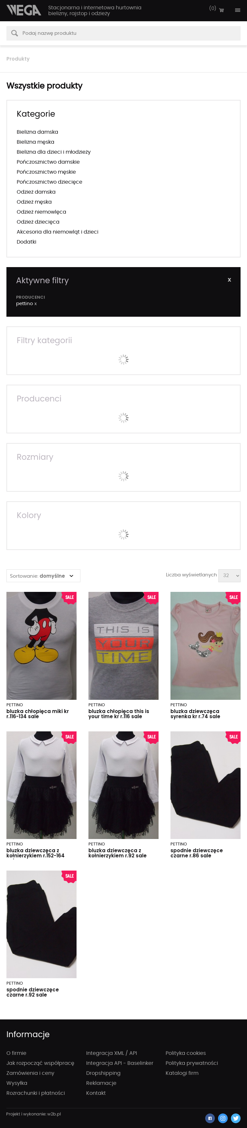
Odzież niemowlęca (41, 212)
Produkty (18, 58)
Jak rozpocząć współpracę (40, 1063)
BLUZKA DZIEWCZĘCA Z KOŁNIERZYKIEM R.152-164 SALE (35, 855)
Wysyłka (16, 1083)
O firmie (16, 1053)
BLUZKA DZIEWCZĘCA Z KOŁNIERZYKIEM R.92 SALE (117, 853)
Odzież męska (34, 202)
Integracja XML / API (111, 1053)
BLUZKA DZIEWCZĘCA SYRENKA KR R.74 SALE (195, 714)
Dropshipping (103, 1073)
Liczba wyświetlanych (191, 575)
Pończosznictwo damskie (48, 162)
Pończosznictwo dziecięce (49, 182)
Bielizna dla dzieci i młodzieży (54, 152)
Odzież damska (36, 192)
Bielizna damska (37, 132)
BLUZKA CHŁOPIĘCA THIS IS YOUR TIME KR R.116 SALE (118, 714)
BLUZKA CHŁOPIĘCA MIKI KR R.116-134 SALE (37, 714)
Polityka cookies (186, 1053)
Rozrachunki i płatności (35, 1093)
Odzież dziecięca (38, 222)
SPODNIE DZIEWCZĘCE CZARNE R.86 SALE (196, 853)
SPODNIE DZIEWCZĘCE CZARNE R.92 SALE (32, 992)
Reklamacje (101, 1083)
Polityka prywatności (192, 1063)
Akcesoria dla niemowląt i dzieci (57, 232)
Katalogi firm (182, 1073)
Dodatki (26, 242)
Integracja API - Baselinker (119, 1063)
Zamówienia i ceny (30, 1073)
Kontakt (96, 1093)
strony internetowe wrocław (33, 1114)
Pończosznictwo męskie (46, 172)
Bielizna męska (35, 142)
